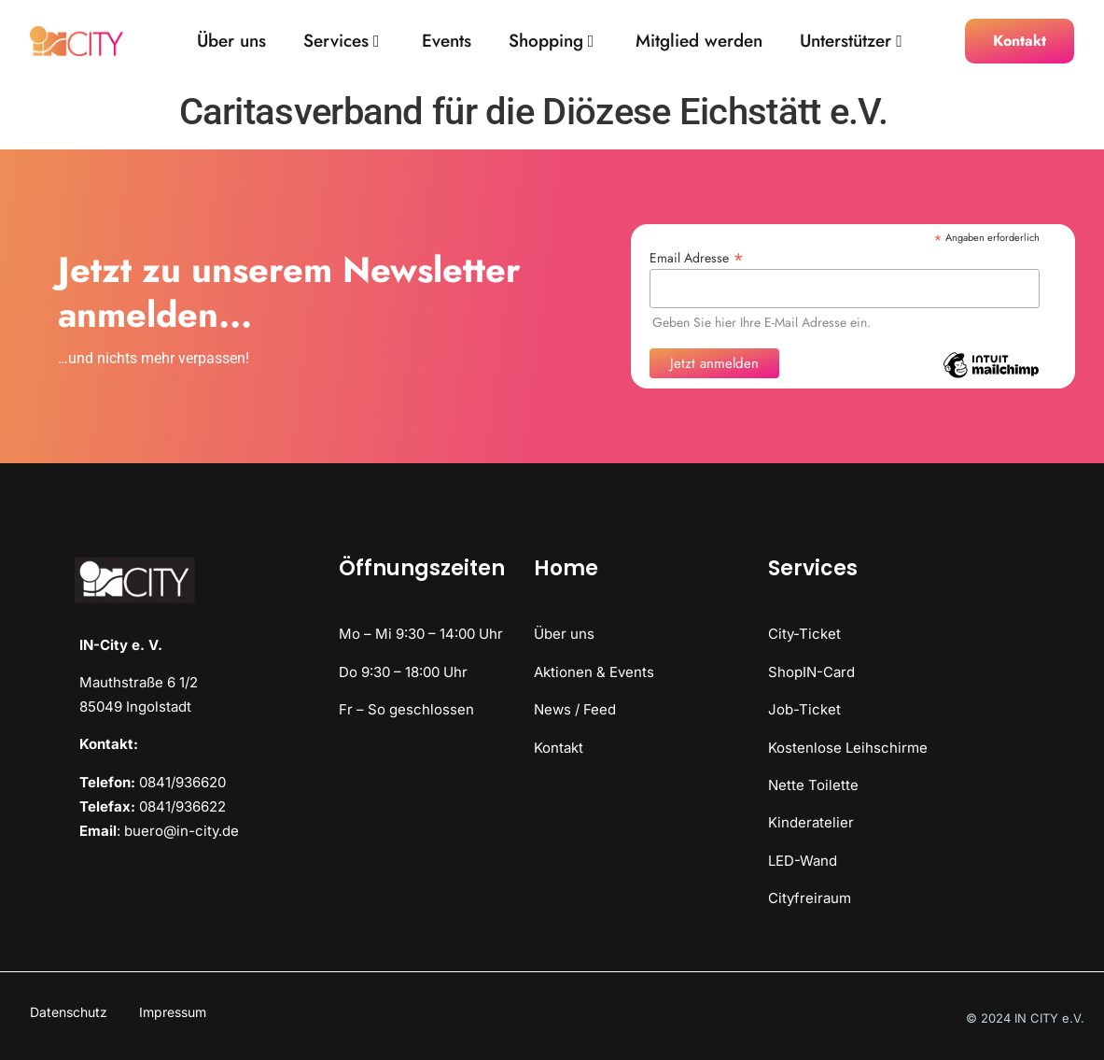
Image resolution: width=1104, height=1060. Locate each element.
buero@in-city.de (181, 831)
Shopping (551, 41)
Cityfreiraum (809, 898)
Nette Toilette (813, 785)
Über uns (231, 41)
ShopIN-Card (811, 672)
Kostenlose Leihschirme (848, 747)
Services (341, 41)
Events (446, 41)
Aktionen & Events (594, 672)
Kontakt (558, 747)
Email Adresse (697, 256)
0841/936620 (182, 782)
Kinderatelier (811, 822)
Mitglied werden (699, 41)
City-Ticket (804, 634)
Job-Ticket (804, 709)
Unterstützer (851, 41)
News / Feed (575, 709)
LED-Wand (802, 860)
